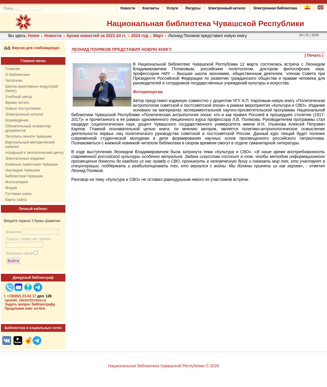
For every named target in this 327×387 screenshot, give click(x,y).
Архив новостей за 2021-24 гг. (96, 35)
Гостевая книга (18, 193)
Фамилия (13, 232)
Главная (12, 68)
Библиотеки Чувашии (24, 176)
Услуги (172, 8)
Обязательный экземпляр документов (28, 128)
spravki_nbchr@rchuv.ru (25, 300)
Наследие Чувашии (22, 170)
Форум (11, 188)
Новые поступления (22, 108)
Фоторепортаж (148, 91)
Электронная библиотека (275, 8)
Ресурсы (193, 8)
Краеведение (16, 120)
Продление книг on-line (25, 308)
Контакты (151, 8)
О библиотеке (17, 74)
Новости (128, 8)
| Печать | (314, 55)
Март (158, 35)
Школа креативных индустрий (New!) (31, 88)
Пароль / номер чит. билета (28, 239)
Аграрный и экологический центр (34, 152)
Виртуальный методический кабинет (30, 144)
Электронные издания (25, 158)
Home (33, 35)
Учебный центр (18, 96)
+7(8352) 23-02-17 (21, 296)
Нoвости (53, 35)
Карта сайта (15, 199)
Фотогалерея (16, 182)
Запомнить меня (19, 253)
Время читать (17, 102)
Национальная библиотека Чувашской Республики (205, 23)
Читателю (14, 80)
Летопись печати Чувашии (28, 136)
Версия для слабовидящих (32, 48)
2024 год (139, 35)
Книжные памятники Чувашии (31, 164)
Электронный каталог (227, 8)
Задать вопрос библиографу (30, 304)
